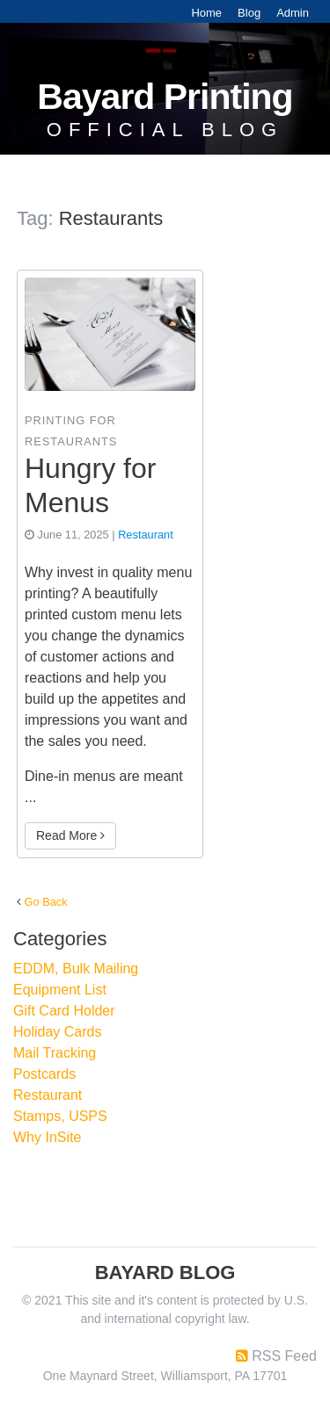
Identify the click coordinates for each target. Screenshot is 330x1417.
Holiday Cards (57, 1031)
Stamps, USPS (60, 1116)
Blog (249, 12)
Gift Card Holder (64, 1010)
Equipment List (59, 989)
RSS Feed (284, 1355)
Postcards (44, 1073)
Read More (70, 835)
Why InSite (47, 1137)
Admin (292, 12)
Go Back (46, 901)
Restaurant (145, 534)
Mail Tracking (54, 1052)
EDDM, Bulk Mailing (75, 968)
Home (206, 12)
